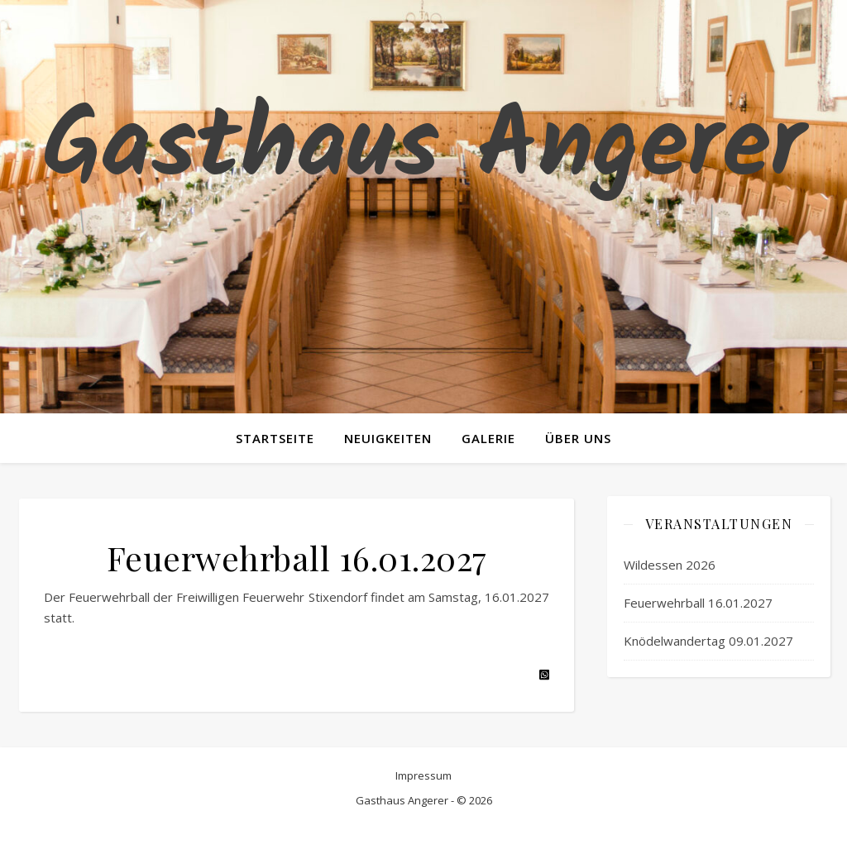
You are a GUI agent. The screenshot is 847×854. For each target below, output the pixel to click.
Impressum (423, 775)
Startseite (275, 438)
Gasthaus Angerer (423, 148)
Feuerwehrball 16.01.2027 (698, 602)
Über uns (578, 438)
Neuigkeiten (388, 438)
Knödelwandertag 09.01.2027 (708, 640)
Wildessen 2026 (669, 564)
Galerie (488, 438)
